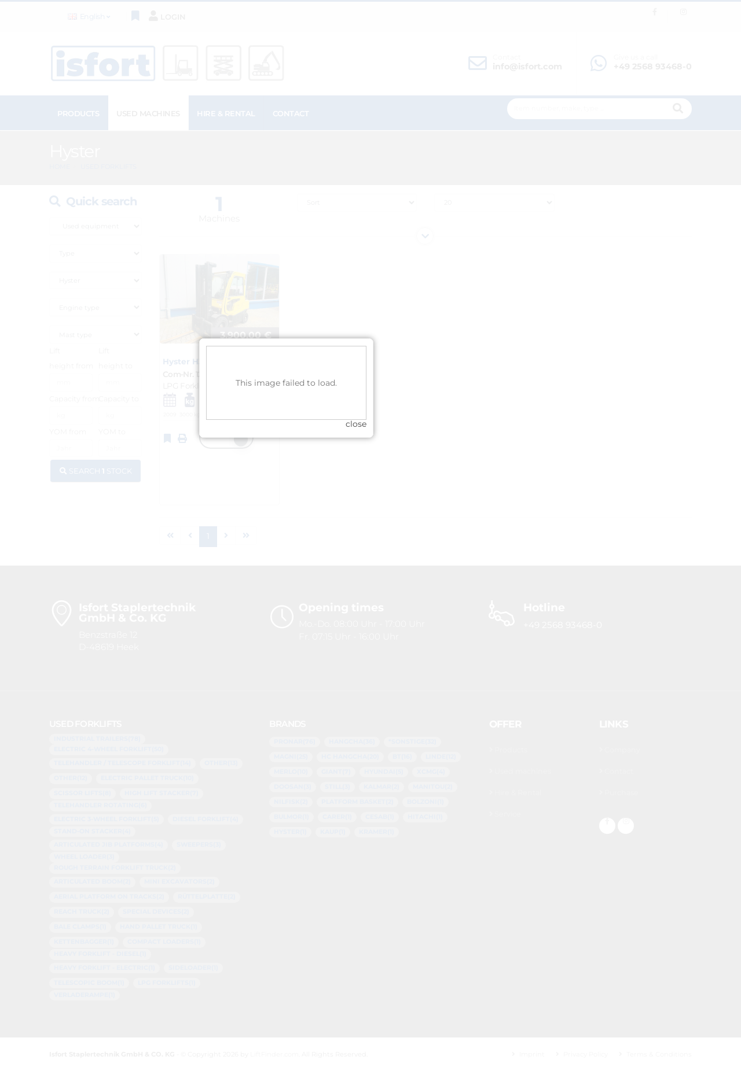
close (440, 564)
